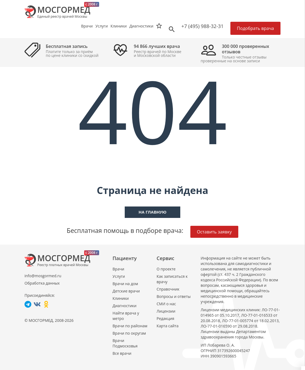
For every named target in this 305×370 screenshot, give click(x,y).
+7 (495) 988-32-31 (202, 26)
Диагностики (141, 26)
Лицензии (166, 311)
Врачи (118, 269)
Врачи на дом (125, 283)
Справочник (168, 289)
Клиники (120, 298)
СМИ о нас (166, 303)
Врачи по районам (129, 325)
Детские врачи (126, 291)
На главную (152, 212)
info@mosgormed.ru (43, 275)
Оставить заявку (214, 232)
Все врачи (121, 353)
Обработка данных (42, 283)
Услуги (118, 276)
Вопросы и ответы (174, 296)
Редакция (165, 318)
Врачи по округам (129, 333)
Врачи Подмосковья (125, 343)
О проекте (166, 269)
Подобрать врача (255, 28)
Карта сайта (168, 325)
